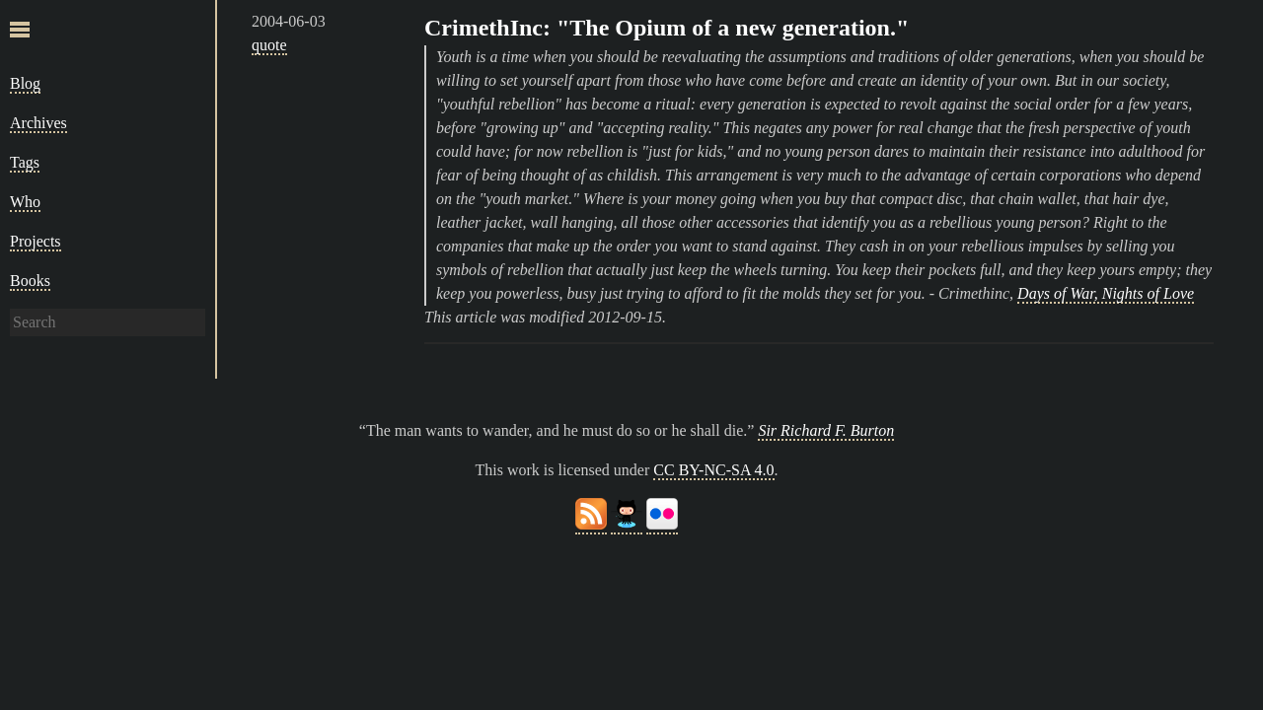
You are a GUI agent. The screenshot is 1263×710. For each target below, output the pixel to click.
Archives (38, 122)
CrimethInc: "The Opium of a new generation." (666, 27)
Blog (25, 83)
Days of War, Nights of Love (1105, 293)
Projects (35, 241)
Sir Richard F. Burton (826, 430)
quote (269, 44)
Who (25, 201)
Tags (24, 162)
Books (30, 280)
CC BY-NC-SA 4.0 (713, 470)
